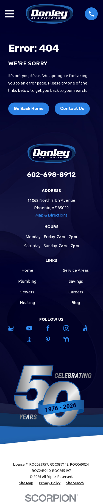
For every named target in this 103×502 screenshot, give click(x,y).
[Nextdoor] (69, 339)
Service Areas (76, 270)
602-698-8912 (51, 175)
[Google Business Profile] (14, 328)
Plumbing (27, 281)
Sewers (27, 292)
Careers (75, 292)
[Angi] (88, 328)
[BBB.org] (32, 339)
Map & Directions (51, 215)
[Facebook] (51, 328)
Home (27, 270)
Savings (76, 281)
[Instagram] (69, 328)
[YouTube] (32, 328)
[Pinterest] (51, 339)
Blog (75, 302)
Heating (27, 302)
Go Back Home (29, 108)
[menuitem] (26, 483)
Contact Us (72, 108)
